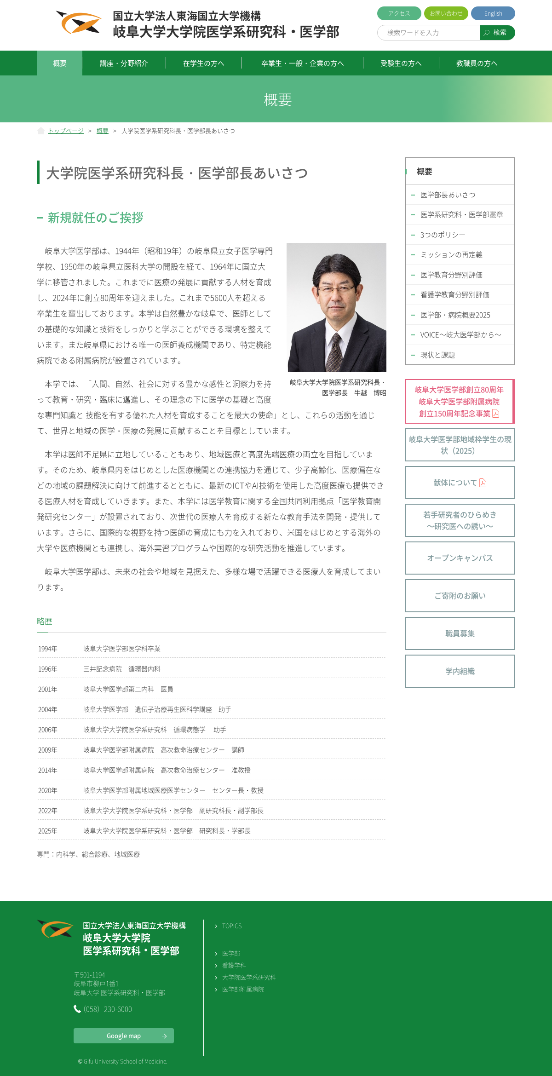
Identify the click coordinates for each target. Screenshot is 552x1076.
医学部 (231, 953)
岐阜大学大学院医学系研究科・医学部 (226, 25)
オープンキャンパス (460, 557)
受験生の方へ (401, 63)
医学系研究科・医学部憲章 (461, 214)
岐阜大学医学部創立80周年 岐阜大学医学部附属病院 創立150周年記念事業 (459, 401)
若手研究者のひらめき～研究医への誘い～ (460, 520)
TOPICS (232, 925)
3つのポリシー (443, 235)
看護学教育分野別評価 (454, 294)
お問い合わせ (446, 13)
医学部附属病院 (243, 988)
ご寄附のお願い (460, 595)
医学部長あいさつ (448, 195)
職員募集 (460, 633)
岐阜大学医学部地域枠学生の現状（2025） (460, 444)
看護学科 (234, 965)
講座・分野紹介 (124, 63)
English (493, 13)
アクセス (399, 13)
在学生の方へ (203, 63)
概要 (60, 63)
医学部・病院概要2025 (455, 315)
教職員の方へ (477, 63)
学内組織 (460, 670)
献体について (455, 482)
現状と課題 (437, 355)
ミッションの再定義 (451, 254)
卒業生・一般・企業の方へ (302, 63)
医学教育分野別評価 (451, 275)
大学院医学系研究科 (249, 976)
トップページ (66, 130)
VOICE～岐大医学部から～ (460, 334)
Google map (124, 1035)
